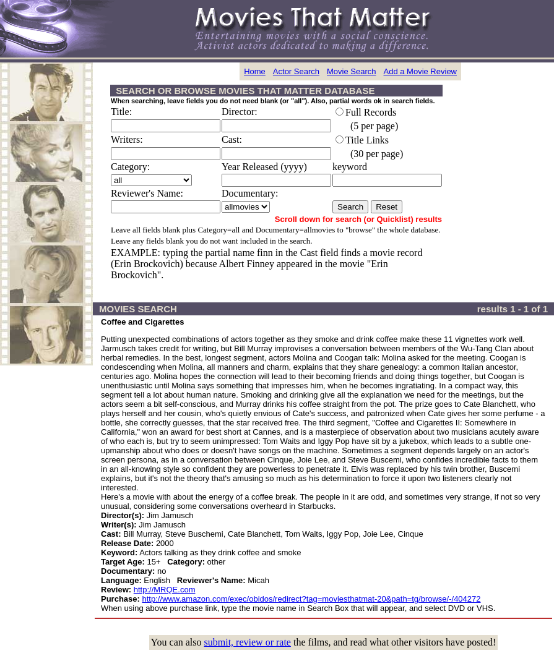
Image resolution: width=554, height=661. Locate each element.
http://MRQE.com (165, 589)
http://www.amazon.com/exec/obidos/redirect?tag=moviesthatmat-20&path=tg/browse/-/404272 (311, 598)
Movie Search (351, 71)
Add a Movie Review (420, 71)
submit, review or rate (247, 642)
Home (255, 71)
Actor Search (296, 71)
